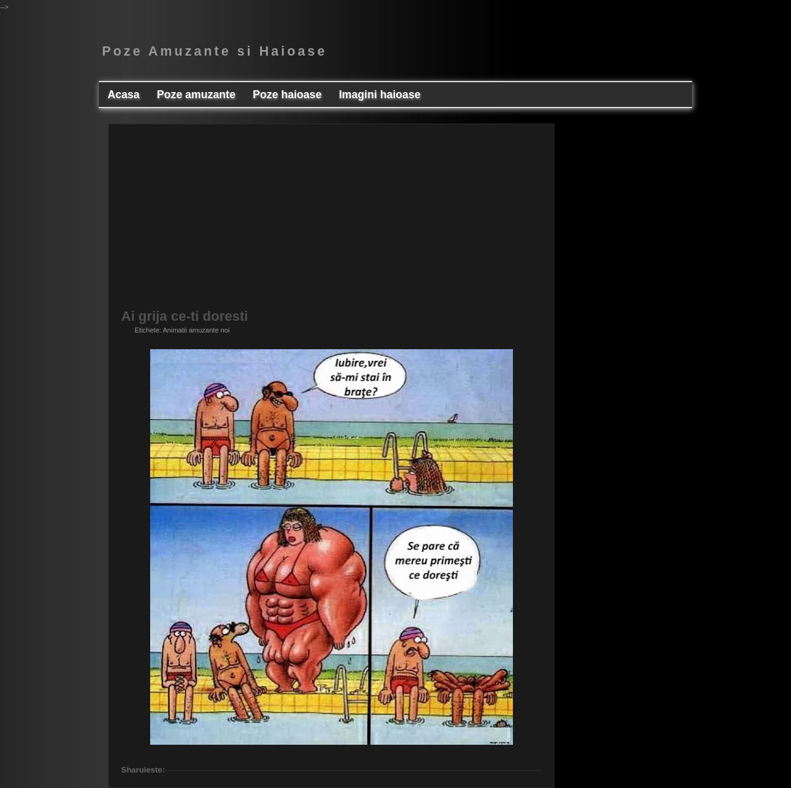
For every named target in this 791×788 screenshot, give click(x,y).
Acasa (124, 94)
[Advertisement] (331, 223)
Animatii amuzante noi (196, 330)
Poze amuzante (196, 94)
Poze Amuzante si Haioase (214, 51)
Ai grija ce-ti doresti (184, 316)
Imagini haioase (379, 94)
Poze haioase (287, 94)
